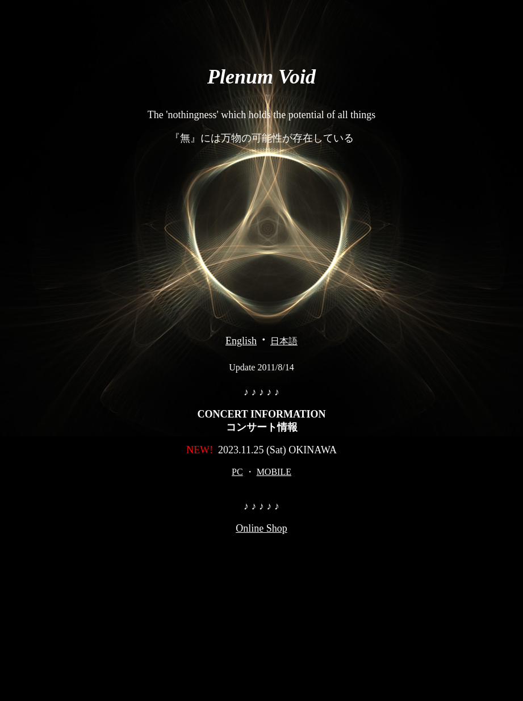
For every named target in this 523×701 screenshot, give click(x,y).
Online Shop (261, 528)
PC (237, 472)
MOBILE (274, 472)
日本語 (284, 341)
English (241, 341)
